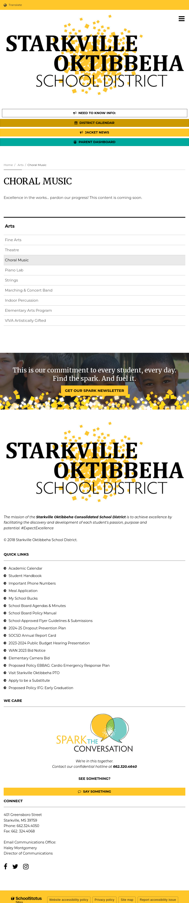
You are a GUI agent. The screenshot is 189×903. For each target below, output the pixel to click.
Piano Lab (14, 270)
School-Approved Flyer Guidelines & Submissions (51, 621)
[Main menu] (181, 18)
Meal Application (23, 591)
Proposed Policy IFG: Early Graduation (41, 688)
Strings (11, 280)
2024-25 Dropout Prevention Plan (37, 628)
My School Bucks (23, 598)
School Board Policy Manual (33, 613)
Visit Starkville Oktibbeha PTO (34, 673)
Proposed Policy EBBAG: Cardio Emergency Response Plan (59, 665)
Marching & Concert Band (29, 290)
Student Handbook (25, 576)
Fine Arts (13, 239)
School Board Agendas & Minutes (37, 606)
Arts (20, 165)
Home (8, 165)
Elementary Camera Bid (29, 658)
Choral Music (17, 260)
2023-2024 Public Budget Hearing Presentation (49, 643)
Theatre (12, 250)
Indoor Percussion (21, 300)
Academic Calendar (25, 568)
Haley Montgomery (20, 848)
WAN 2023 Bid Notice (27, 650)
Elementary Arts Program (28, 310)
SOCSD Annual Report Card (32, 635)
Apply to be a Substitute (29, 680)
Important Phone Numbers (32, 583)
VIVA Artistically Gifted (25, 320)
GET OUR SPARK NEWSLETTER (94, 390)
